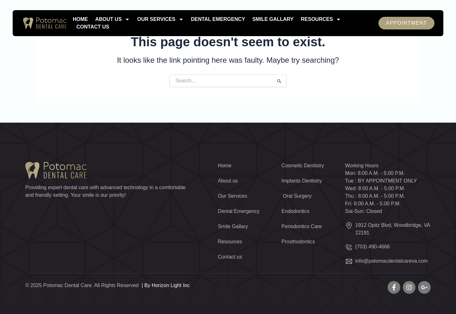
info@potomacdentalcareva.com (391, 261)
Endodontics (295, 211)
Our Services (160, 19)
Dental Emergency (218, 19)
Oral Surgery (297, 196)
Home (80, 19)
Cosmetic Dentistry (303, 165)
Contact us (92, 26)
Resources (321, 19)
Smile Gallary (273, 19)
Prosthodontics (298, 241)
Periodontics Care (302, 226)
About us (112, 19)
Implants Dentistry (302, 180)
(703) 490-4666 (372, 246)
